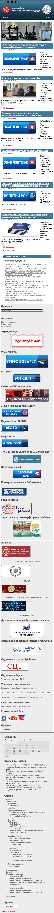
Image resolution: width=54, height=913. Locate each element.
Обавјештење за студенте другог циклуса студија (25, 151)
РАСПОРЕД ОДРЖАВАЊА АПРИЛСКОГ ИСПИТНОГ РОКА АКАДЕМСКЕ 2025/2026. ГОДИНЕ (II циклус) (25, 185)
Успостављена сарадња (21, 860)
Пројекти (15, 852)
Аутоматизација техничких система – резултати (24, 300)
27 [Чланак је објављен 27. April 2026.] (7, 754)
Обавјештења (10, 72)
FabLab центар (15, 828)
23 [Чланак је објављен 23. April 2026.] (26, 751)
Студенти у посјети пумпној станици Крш (21, 78)
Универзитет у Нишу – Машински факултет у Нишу (21, 697)
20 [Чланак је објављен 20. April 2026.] (7, 751)
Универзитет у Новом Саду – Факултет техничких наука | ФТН (25, 693)
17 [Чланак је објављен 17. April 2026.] (33, 748)
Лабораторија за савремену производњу (26, 830)
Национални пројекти (22, 856)
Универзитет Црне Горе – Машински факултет (19, 688)
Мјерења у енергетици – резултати (19, 291)
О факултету (11, 804)
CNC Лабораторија (17, 826)
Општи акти (11, 896)
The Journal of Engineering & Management (27, 812)
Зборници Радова (17, 814)
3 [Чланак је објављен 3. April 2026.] (32, 743)
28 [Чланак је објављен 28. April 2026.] (14, 754)
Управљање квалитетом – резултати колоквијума (24, 281)
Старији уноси (7, 250)
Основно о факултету (17, 864)
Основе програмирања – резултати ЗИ (20, 293)
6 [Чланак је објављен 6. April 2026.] (7, 745)
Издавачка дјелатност (17, 810)
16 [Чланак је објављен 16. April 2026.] (26, 748)
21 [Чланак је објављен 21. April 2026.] (14, 751)
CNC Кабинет (15, 824)
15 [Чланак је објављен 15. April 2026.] (20, 748)
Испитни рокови (11, 209)
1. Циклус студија (15, 876)
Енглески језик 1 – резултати (16, 283)
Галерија (11, 808)
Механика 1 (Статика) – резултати (18, 275)
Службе (9, 872)
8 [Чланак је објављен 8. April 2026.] (20, 745)
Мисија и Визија (14, 836)
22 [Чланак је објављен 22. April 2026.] (20, 751)
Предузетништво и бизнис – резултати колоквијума (25, 269)
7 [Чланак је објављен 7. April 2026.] (13, 745)
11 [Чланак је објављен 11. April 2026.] (39, 745)
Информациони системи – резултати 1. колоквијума (25, 273)
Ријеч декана (13, 866)
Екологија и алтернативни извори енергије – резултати (27, 285)
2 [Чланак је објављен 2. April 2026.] (26, 743)
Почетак (5, 17)
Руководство (11, 870)
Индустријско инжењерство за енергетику (27, 880)
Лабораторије (13, 822)
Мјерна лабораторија (18, 832)
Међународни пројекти (22, 854)
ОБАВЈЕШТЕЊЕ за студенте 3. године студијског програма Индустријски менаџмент (25, 46)
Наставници (11, 802)
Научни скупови (16, 840)
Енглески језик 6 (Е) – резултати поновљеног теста (25, 264)
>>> (2, 105)
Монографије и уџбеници (20, 816)
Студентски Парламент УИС (12, 679)
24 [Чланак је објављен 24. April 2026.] (33, 751)
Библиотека (13, 806)
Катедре (11, 820)
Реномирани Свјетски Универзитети (15, 706)
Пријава (6, 729)
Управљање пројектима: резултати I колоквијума (24, 271)
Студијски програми (14, 874)
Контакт (9, 800)
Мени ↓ (48, 17)
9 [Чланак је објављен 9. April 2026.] (26, 745)
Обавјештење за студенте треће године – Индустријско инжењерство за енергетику (21, 114)
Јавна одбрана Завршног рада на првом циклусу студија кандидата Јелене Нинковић (25, 216)
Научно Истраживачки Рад (19, 838)
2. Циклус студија (15, 888)
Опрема (12, 848)
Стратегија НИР (16, 850)
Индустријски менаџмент (20, 878)
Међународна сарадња (21, 842)
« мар (6, 756)
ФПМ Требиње (11, 2)
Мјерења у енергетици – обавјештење (20, 267)
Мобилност (18, 844)
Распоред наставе (8, 322)
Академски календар (9, 326)
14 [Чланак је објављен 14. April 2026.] (14, 748)
